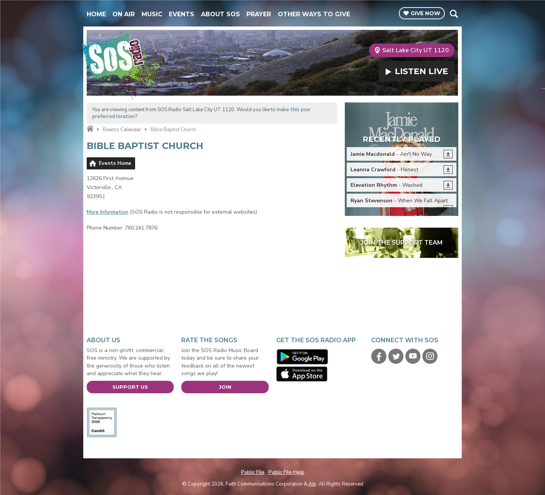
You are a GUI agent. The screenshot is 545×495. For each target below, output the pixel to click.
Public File (253, 472)
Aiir (312, 484)
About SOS (220, 14)
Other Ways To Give (314, 14)
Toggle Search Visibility (453, 13)
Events (181, 14)
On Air (123, 14)
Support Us (130, 387)
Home (96, 14)
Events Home (115, 163)
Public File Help (286, 472)
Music (152, 14)
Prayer (258, 14)
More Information (107, 212)
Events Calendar (122, 129)
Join (225, 387)
